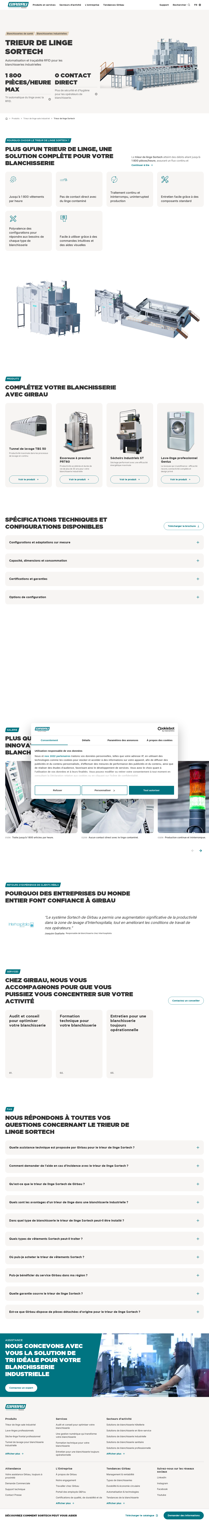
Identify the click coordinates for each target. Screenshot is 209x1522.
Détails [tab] (86, 740)
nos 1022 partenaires (57, 755)
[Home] (6, 118)
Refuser (57, 790)
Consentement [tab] (49, 740)
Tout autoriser (151, 790)
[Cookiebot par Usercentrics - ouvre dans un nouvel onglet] (160, 729)
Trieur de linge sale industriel (36, 118)
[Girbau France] (18, 5)
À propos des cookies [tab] (160, 740)
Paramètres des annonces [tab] (122, 740)
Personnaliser (105, 790)
